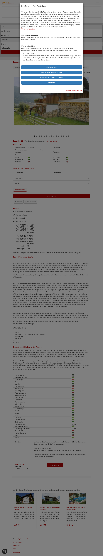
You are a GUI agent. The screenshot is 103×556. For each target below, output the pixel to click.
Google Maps (28, 53)
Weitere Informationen (28, 29)
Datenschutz (70, 90)
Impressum (78, 90)
